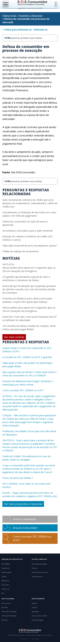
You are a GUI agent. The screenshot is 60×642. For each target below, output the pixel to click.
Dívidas (4, 577)
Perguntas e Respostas (30, 15)
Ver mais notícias (14, 337)
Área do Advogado (38, 620)
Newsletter (35, 612)
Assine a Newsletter (25, 519)
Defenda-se (5, 581)
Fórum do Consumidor (39, 616)
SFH (3, 593)
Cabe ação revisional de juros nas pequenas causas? (29, 245)
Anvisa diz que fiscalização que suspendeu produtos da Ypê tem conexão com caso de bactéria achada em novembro (29, 289)
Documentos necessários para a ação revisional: (27, 230)
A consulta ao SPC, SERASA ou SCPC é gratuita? (27, 357)
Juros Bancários (37, 577)
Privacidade (24, 639)
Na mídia (5, 607)
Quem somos (6, 603)
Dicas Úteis (5, 585)
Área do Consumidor (25, 528)
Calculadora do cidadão (39, 564)
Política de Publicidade (9, 616)
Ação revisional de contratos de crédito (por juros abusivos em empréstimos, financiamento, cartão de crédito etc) (29, 203)
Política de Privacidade (9, 612)
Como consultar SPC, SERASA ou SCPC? (23, 390)
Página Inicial (9, 15)
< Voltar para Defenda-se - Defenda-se (25, 29)
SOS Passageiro (7, 572)
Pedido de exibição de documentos (20, 251)
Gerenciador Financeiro (40, 572)
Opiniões (5, 620)
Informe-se (5, 589)
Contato (34, 607)
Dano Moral (5, 568)
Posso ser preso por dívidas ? (17, 477)
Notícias (34, 603)
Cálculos (34, 568)
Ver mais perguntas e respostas (23, 504)
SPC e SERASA (6, 564)
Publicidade (35, 639)
